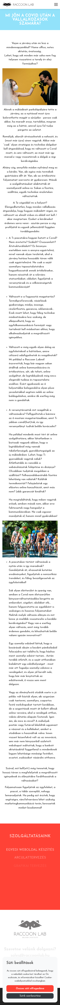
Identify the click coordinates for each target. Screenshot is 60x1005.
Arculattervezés (30, 859)
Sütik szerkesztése (30, 996)
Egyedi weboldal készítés (30, 851)
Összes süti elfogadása (30, 988)
